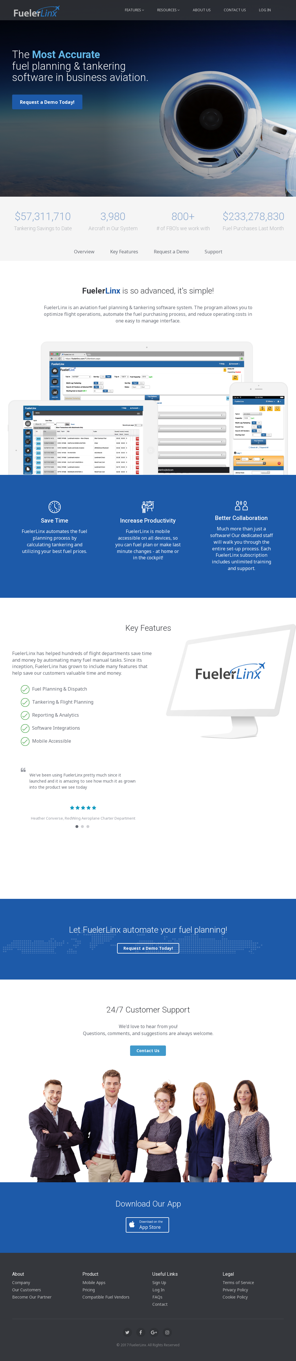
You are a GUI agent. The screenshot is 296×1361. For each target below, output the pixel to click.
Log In (158, 1289)
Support (213, 251)
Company (21, 1282)
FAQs (157, 1297)
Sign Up (159, 1282)
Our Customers (26, 1289)
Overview (84, 251)
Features (134, 10)
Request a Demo (171, 251)
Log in (265, 10)
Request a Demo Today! (47, 102)
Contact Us (235, 10)
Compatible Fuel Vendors (106, 1297)
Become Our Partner (31, 1297)
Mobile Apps (94, 1282)
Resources (168, 10)
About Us (202, 10)
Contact (160, 1304)
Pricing (88, 1289)
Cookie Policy (235, 1297)
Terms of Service (238, 1282)
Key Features (124, 251)
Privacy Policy (235, 1289)
